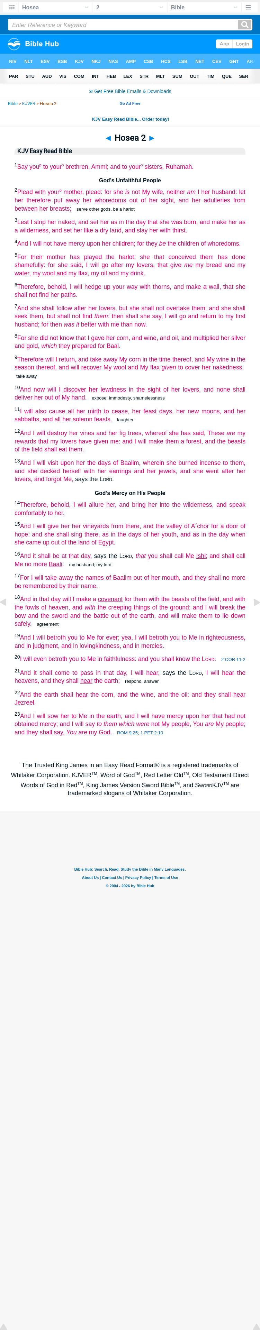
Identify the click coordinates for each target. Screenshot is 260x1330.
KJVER (28, 103)
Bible (13, 103)
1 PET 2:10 (151, 732)
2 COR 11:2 (233, 659)
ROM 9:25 (127, 732)
